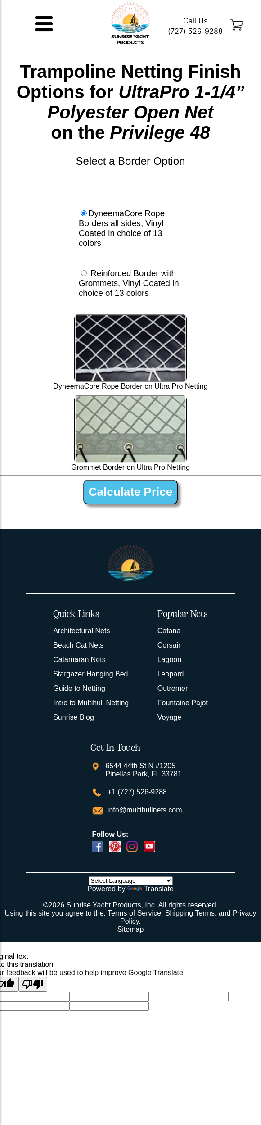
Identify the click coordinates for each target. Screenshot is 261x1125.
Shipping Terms (190, 913)
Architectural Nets (81, 631)
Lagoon (169, 659)
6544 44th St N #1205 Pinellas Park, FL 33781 (143, 770)
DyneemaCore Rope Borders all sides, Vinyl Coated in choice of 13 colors (122, 228)
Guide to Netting (79, 688)
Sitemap (130, 929)
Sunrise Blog (73, 717)
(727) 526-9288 (195, 31)
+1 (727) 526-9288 (136, 792)
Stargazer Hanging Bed (90, 674)
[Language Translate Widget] (131, 880)
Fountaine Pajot (183, 703)
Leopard (171, 674)
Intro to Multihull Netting (91, 703)
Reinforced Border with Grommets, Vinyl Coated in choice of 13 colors (129, 283)
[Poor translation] (32, 984)
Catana (169, 631)
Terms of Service (134, 913)
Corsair (169, 645)
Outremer (173, 688)
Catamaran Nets (79, 659)
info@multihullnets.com (143, 810)
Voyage (169, 717)
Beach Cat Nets (78, 645)
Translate (150, 889)
